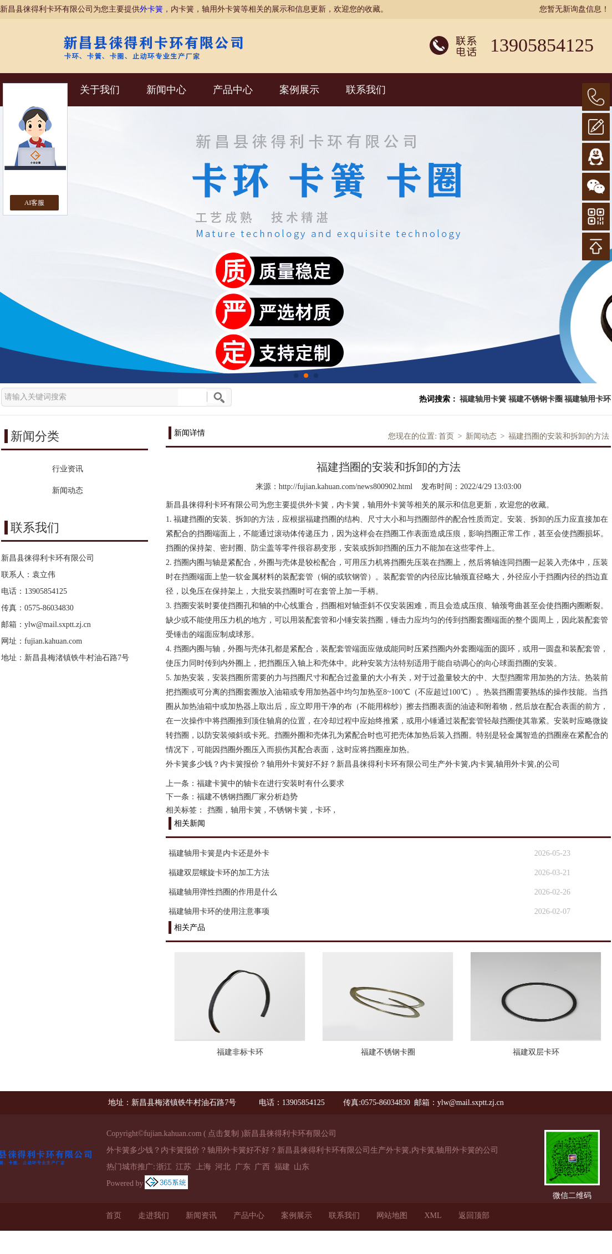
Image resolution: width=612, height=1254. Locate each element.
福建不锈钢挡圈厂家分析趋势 (247, 797)
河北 (223, 1167)
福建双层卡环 (536, 1052)
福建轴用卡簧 (483, 399)
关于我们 (100, 89)
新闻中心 (166, 89)
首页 (446, 436)
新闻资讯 (201, 1215)
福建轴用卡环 (587, 399)
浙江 (164, 1167)
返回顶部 (473, 1215)
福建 (282, 1167)
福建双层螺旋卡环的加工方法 (219, 872)
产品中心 (233, 89)
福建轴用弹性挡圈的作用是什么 (223, 892)
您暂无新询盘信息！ (574, 9)
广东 (243, 1167)
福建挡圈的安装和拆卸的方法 (558, 436)
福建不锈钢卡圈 (535, 399)
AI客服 (34, 203)
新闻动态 (481, 436)
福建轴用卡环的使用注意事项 (219, 911)
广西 (262, 1167)
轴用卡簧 (246, 810)
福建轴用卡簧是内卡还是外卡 (219, 853)
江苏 (183, 1167)
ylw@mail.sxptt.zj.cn (57, 624)
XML (432, 1215)
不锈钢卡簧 (288, 810)
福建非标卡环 (240, 1052)
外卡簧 (151, 9)
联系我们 (366, 89)
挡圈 (215, 810)
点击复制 (223, 1133)
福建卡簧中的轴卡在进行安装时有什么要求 (270, 783)
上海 (203, 1167)
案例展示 (299, 89)
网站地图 (391, 1215)
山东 (301, 1167)
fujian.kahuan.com (53, 641)
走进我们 (153, 1215)
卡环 (323, 810)
